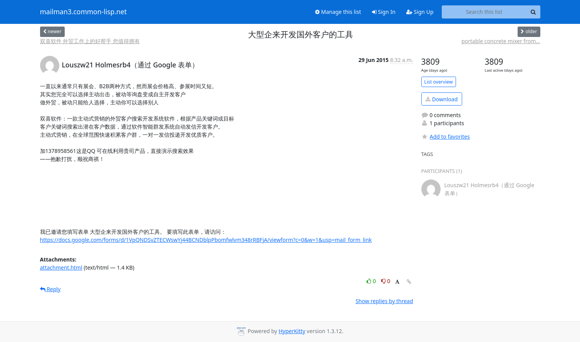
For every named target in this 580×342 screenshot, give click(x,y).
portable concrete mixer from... (500, 41)
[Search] (533, 11)
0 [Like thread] (372, 281)
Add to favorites (445, 136)
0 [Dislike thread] (386, 281)
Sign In (384, 11)
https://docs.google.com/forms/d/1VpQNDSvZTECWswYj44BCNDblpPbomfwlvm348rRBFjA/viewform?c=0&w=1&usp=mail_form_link (206, 239)
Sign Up (420, 11)
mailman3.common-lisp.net (83, 12)
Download (442, 99)
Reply (50, 289)
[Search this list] (484, 11)
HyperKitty (291, 331)
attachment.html (61, 267)
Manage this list (338, 11)
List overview (438, 82)
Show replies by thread (384, 301)
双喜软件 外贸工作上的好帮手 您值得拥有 (90, 41)
